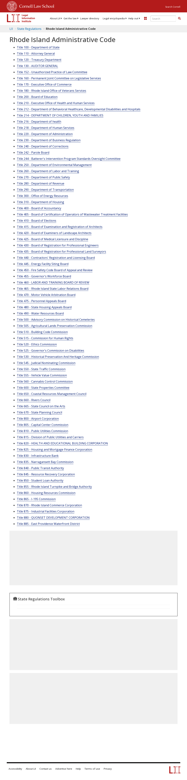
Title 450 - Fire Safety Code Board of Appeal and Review (54, 270)
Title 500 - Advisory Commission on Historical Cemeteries (56, 320)
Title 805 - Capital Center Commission (42, 425)
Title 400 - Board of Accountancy (39, 208)
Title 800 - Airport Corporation (38, 419)
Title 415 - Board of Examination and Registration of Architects (59, 227)
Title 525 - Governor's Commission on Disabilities (50, 351)
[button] (179, 18)
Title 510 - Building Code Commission (42, 332)
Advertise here (63, 768)
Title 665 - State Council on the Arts (41, 406)
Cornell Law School (35, 5)
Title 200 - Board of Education (37, 97)
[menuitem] (55, 18)
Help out (133, 18)
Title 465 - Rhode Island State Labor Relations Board (52, 289)
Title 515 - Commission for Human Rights (45, 338)
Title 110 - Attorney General (36, 54)
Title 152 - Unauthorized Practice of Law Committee (52, 72)
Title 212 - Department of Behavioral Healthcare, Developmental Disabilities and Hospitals (78, 109)
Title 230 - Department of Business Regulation (49, 140)
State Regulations (29, 29)
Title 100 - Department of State (38, 47)
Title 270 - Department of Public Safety (43, 177)
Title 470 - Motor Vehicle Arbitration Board (46, 295)
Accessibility (15, 768)
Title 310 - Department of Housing (40, 202)
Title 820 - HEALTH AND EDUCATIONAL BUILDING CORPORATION (62, 443)
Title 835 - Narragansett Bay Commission (45, 462)
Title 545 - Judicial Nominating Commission (46, 363)
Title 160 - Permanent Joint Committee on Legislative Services (59, 78)
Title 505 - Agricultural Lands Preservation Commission (54, 326)
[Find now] (179, 18)
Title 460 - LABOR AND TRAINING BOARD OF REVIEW (53, 282)
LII (11, 29)
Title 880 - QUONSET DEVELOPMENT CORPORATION (53, 518)
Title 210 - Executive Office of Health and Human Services (56, 103)
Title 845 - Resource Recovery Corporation (46, 474)
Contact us (45, 768)
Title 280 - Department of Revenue (40, 183)
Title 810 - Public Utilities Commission (42, 431)
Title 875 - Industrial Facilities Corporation (45, 511)
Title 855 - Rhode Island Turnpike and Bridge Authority (54, 487)
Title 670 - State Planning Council (39, 412)
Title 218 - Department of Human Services (45, 128)
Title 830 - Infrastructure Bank (38, 456)
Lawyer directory (89, 18)
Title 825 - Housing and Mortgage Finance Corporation (54, 450)
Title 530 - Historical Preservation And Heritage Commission (58, 357)
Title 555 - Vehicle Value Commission (42, 375)
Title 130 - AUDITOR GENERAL (37, 66)
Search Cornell (172, 6)
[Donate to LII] (145, 18)
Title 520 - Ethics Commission (37, 344)
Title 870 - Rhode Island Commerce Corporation (49, 505)
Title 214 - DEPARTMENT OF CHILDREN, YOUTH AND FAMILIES (60, 115)
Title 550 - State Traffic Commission (41, 369)
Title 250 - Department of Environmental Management (54, 165)
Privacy (108, 768)
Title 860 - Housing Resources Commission (46, 493)
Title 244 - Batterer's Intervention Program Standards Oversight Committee (69, 159)
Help (78, 768)
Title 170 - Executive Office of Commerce (44, 84)
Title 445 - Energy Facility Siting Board (42, 264)
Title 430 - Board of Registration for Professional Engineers (58, 245)
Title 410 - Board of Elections (36, 221)
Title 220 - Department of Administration (45, 134)
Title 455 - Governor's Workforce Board (44, 276)
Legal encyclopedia (114, 18)
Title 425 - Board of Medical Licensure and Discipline (52, 239)
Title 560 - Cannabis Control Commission (45, 381)
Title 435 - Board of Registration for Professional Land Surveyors (61, 252)
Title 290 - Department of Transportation (45, 190)
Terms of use (92, 768)
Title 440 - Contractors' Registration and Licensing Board (56, 258)
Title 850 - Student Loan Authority (40, 480)
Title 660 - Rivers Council (33, 400)
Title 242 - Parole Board (33, 153)
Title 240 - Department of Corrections (42, 146)
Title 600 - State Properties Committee (43, 388)
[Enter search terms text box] (163, 18)
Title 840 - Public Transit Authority (40, 468)
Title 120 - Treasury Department (39, 60)
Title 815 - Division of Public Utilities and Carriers (50, 437)
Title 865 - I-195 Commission (36, 499)
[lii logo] (21, 18)
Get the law (70, 18)
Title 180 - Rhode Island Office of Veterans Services (51, 91)
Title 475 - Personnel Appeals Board (41, 301)
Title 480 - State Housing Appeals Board (44, 307)
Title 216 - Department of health (39, 122)
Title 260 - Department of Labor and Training (48, 171)
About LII (55, 18)
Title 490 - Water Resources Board (40, 313)
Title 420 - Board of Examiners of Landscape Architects (54, 233)
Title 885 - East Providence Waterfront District (48, 524)
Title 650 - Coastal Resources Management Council (51, 394)
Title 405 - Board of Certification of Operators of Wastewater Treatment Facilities (72, 214)
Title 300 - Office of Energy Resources (42, 196)
